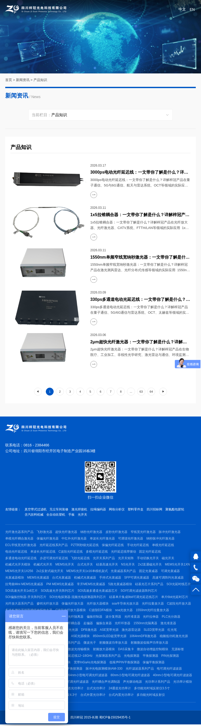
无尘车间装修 (59, 509)
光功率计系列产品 (157, 683)
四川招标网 (155, 509)
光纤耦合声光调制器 (106, 683)
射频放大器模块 (104, 650)
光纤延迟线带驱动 (123, 552)
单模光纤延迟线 (163, 545)
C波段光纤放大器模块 (70, 611)
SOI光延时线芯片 (179, 584)
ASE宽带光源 (109, 630)
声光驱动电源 (132, 683)
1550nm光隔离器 (146, 624)
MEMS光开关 (64, 565)
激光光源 (72, 630)
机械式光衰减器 (85, 578)
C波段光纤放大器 (179, 604)
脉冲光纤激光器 (170, 532)
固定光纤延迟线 (150, 552)
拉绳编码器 (98, 509)
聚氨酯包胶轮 (175, 509)
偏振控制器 (95, 617)
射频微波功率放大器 (113, 643)
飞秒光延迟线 (80, 558)
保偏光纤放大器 (73, 604)
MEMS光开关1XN (177, 565)
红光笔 (172, 630)
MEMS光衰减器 (38, 578)
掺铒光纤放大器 (48, 604)
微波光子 (90, 643)
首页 (8, 80)
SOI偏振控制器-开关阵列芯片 (25, 598)
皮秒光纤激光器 (117, 532)
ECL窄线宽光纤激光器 (20, 545)
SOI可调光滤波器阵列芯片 (139, 591)
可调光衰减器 (170, 571)
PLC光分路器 (171, 617)
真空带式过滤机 (36, 509)
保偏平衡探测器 (154, 663)
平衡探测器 (151, 657)
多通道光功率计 (73, 689)
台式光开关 (85, 565)
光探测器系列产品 (108, 657)
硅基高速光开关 (107, 565)
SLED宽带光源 (154, 630)
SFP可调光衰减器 (137, 578)
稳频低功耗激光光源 (174, 637)
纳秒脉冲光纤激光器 (161, 539)
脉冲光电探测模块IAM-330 (104, 670)
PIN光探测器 (171, 657)
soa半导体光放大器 (125, 604)
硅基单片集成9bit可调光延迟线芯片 (133, 598)
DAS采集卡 (126, 650)
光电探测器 (132, 657)
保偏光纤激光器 (48, 539)
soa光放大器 (124, 611)
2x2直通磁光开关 (150, 565)
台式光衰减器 (61, 578)
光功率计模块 (183, 683)
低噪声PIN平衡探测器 (124, 663)
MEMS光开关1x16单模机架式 (87, 571)
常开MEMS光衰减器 (91, 584)
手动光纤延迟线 (138, 545)
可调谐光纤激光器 (130, 539)
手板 (72, 515)
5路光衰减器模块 (120, 584)
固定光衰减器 (148, 571)
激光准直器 (169, 624)
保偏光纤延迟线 (113, 545)
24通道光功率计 (120, 689)
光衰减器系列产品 (123, 571)
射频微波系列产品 (68, 643)
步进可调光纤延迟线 (54, 558)
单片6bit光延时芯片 (174, 598)
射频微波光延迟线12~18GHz (72, 657)
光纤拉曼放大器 (153, 604)
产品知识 (40, 80)
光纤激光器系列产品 (19, 532)
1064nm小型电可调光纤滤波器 (86, 676)
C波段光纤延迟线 (71, 552)
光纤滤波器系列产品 (140, 670)
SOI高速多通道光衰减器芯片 (98, 591)
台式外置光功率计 (92, 696)
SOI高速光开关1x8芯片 (21, 591)
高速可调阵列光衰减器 (168, 578)
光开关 (82, 515)
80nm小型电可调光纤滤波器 (130, 676)
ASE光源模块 (80, 637)
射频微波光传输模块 (76, 650)
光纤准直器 (132, 617)
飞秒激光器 (44, 532)
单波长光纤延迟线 (42, 552)
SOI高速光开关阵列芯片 (58, 591)
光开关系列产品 (104, 558)
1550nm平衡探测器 (68, 670)
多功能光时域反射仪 (151, 696)
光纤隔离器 (76, 617)
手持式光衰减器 (110, 578)
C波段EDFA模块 (100, 611)
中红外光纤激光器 (74, 539)
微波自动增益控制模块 (153, 650)
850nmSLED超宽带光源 (110, 637)
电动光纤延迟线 (16, 552)
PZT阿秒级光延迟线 (85, 545)
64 (151, 391)
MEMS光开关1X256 (19, 571)
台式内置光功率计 (121, 696)
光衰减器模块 (14, 578)
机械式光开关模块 (17, 565)
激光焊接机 (79, 509)
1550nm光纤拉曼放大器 (152, 611)
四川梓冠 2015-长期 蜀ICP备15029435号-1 (100, 719)
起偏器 (88, 624)
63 (141, 391)
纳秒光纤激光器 (92, 532)
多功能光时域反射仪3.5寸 (152, 689)
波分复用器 (113, 617)
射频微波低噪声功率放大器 (150, 643)
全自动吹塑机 (56, 515)
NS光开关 (128, 565)
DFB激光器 (89, 630)
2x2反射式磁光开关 (49, 571)
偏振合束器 (104, 624)
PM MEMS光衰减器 (60, 584)
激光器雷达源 (131, 630)
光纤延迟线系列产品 (54, 545)
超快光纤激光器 (66, 532)
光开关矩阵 (126, 558)
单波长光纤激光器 (102, 539)
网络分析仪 (117, 509)
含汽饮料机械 (34, 515)
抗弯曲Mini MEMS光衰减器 (24, 584)
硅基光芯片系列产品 (149, 584)
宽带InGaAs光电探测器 (90, 663)
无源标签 (178, 650)
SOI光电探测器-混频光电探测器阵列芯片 (77, 598)
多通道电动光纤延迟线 (21, 558)
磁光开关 (168, 558)
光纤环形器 (123, 624)
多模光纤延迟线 (97, 552)
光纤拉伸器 (151, 617)
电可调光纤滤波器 (169, 670)
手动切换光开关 (148, 558)
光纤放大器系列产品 (19, 604)
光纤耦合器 (73, 624)
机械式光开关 (43, 565)
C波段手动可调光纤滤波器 (70, 683)
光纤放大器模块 (98, 604)
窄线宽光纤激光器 (143, 532)
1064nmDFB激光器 (143, 637)
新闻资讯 (23, 80)
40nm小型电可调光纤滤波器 (172, 676)
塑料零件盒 (136, 509)
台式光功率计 (96, 689)
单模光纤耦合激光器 (19, 539)
